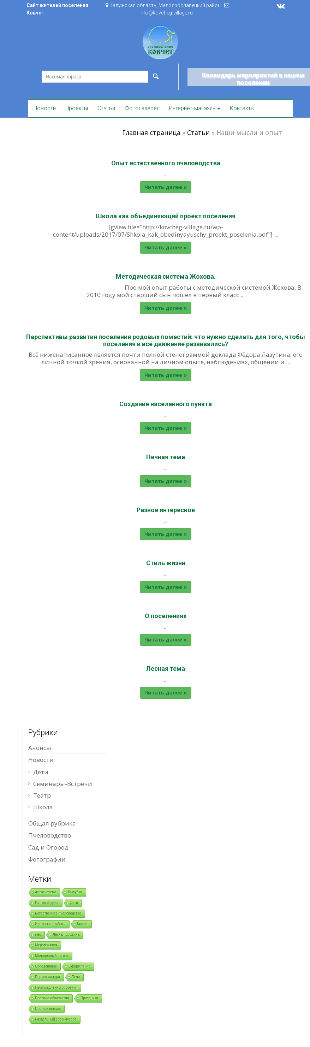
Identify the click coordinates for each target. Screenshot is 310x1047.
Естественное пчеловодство (58, 913)
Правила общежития (52, 998)
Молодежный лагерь (51, 956)
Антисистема (45, 892)
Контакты (242, 108)
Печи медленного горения (56, 987)
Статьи (106, 108)
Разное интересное (166, 510)
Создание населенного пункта (165, 404)
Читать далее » (165, 187)
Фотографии (47, 859)
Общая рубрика (52, 823)
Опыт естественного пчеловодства (165, 163)
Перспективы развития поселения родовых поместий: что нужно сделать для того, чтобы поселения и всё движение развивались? (165, 340)
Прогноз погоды (48, 1009)
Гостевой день (47, 903)
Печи (76, 977)
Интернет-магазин (192, 108)
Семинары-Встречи (62, 783)
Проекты (76, 108)
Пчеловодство (49, 835)
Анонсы (39, 747)
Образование (46, 966)
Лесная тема (165, 668)
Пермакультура (47, 977)
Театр (42, 795)
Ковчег (82, 924)
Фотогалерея (142, 108)
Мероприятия (46, 945)
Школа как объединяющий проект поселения (166, 216)
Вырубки (75, 892)
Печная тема (165, 457)
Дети (40, 772)
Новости (45, 108)
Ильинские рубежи (50, 924)
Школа (43, 807)
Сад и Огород (48, 847)
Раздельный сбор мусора (56, 1019)
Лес (38, 934)
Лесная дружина (66, 934)
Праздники (89, 998)
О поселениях (165, 616)
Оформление (79, 966)
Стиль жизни (165, 563)
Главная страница (151, 132)
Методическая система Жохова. (166, 276)
